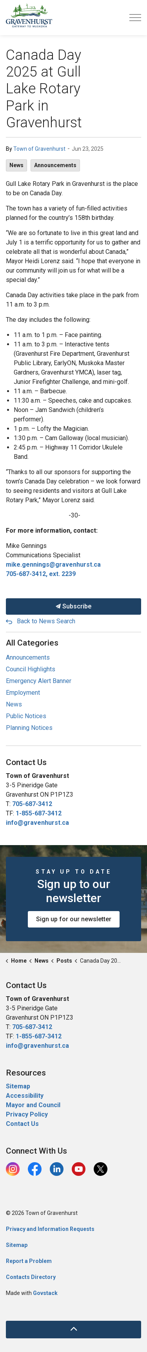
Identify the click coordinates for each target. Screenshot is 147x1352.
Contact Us (22, 1123)
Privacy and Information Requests (50, 1229)
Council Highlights (30, 669)
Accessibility (25, 1095)
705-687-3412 (32, 804)
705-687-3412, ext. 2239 (41, 574)
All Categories (32, 642)
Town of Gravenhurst (39, 149)
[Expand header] (135, 17)
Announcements (55, 165)
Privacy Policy (27, 1114)
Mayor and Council (34, 1105)
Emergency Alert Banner (38, 681)
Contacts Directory (31, 1277)
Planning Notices (29, 727)
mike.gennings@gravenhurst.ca (53, 564)
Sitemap (18, 1086)
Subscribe (73, 606)
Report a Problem (29, 1261)
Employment (23, 692)
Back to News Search (46, 621)
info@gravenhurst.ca (37, 822)
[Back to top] (73, 1329)
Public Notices (26, 716)
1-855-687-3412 (39, 813)
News (16, 165)
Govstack (45, 1293)
